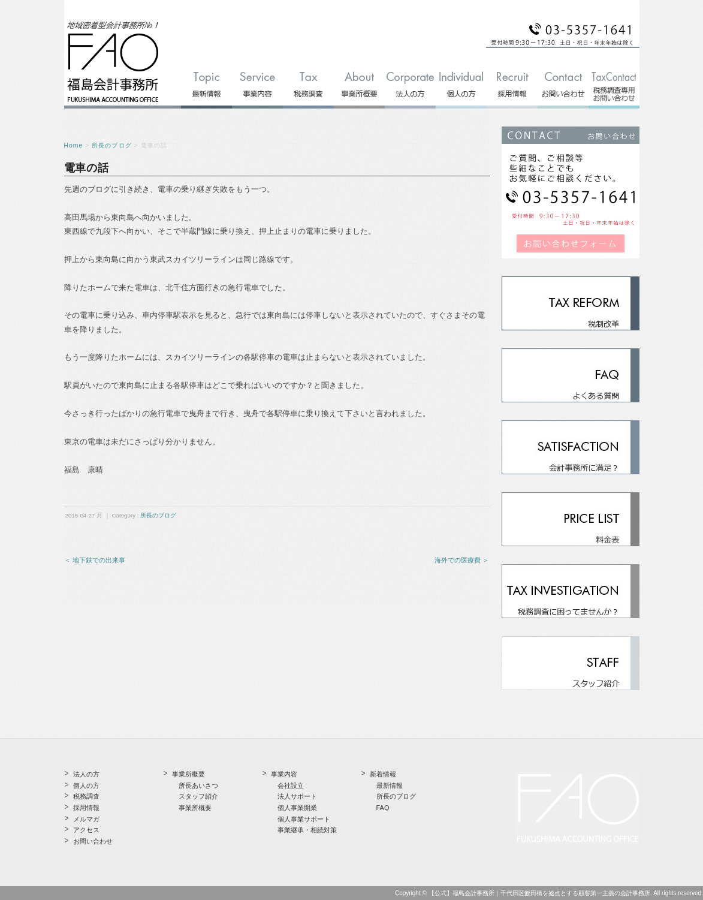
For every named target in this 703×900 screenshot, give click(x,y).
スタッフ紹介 (198, 796)
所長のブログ (111, 145)
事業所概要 (195, 807)
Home (73, 145)
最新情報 (389, 785)
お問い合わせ (93, 841)
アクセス (86, 829)
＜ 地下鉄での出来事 (94, 560)
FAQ (383, 807)
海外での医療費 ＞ (462, 560)
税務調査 (86, 796)
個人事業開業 (297, 807)
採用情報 (86, 807)
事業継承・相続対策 (307, 829)
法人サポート (297, 796)
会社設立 (290, 785)
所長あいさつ (198, 785)
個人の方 (86, 785)
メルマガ (86, 819)
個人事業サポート (303, 819)
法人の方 (86, 774)
